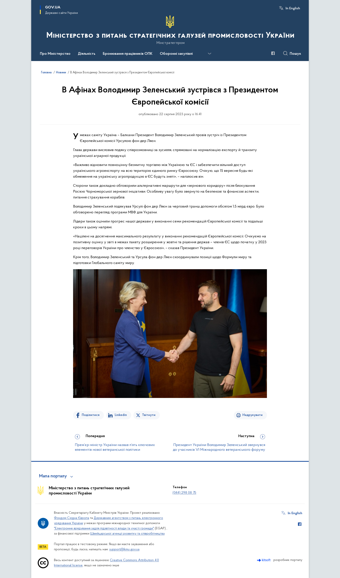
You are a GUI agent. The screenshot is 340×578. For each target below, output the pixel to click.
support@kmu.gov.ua (124, 549)
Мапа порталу (53, 476)
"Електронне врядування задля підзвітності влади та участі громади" (104, 528)
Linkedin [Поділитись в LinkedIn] (121, 415)
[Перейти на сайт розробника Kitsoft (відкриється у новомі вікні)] (264, 560)
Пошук (295, 54)
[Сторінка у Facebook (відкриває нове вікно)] (273, 53)
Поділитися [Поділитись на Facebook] (91, 415)
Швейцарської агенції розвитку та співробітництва (127, 533)
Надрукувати (252, 415)
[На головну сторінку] (170, 30)
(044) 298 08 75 (184, 492)
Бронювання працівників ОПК (127, 54)
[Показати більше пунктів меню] (209, 53)
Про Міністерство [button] (55, 54)
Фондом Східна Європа (71, 518)
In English (293, 8)
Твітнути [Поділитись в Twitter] (148, 415)
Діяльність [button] (86, 54)
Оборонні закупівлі (176, 54)
